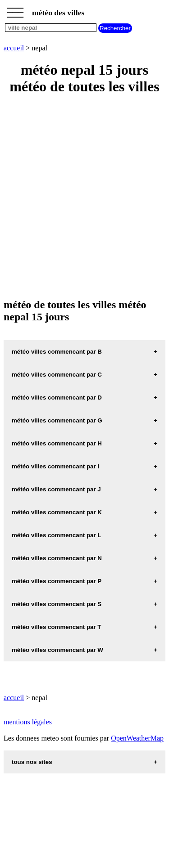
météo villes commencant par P (56, 581)
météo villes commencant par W (57, 650)
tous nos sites (32, 762)
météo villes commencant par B (57, 351)
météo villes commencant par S (56, 604)
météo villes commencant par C (57, 374)
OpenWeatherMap (137, 738)
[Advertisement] (84, 197)
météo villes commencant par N (57, 558)
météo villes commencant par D (57, 397)
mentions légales (28, 722)
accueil (14, 48)
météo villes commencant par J (56, 489)
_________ (15, 9)
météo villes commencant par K (57, 512)
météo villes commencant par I (55, 466)
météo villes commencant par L (56, 535)
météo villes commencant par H (57, 443)
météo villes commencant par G (57, 420)
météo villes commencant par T (56, 627)
